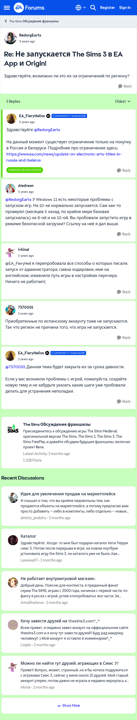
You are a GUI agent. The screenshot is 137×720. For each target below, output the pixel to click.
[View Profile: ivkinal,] (10, 253)
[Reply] (125, 86)
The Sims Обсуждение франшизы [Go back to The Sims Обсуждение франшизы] (31, 21)
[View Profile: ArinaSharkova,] (13, 582)
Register (107, 7)
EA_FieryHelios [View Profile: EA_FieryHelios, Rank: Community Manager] (32, 116)
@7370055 (15, 367)
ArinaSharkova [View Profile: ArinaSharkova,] (32, 602)
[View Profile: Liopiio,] (13, 625)
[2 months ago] (59, 518)
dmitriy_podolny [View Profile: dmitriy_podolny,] (33, 518)
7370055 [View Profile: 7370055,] (25, 307)
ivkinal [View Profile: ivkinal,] (23, 249)
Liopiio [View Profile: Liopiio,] (26, 645)
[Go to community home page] (29, 8)
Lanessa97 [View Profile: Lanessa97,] (29, 560)
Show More (68, 705)
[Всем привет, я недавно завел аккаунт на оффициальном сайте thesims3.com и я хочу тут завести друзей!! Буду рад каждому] (75, 633)
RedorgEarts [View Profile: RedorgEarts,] (30, 35)
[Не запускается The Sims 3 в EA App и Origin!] (30, 41)
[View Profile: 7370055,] (10, 310)
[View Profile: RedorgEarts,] (10, 38)
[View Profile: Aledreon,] (10, 189)
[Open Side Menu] (6, 7)
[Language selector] (80, 8)
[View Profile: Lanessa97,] (13, 540)
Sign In (125, 7)
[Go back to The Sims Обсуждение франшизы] (76, 424)
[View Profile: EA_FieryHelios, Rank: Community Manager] (11, 119)
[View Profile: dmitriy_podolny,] (13, 498)
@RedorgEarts (47, 129)
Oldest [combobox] (123, 101)
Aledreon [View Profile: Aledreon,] (25, 185)
